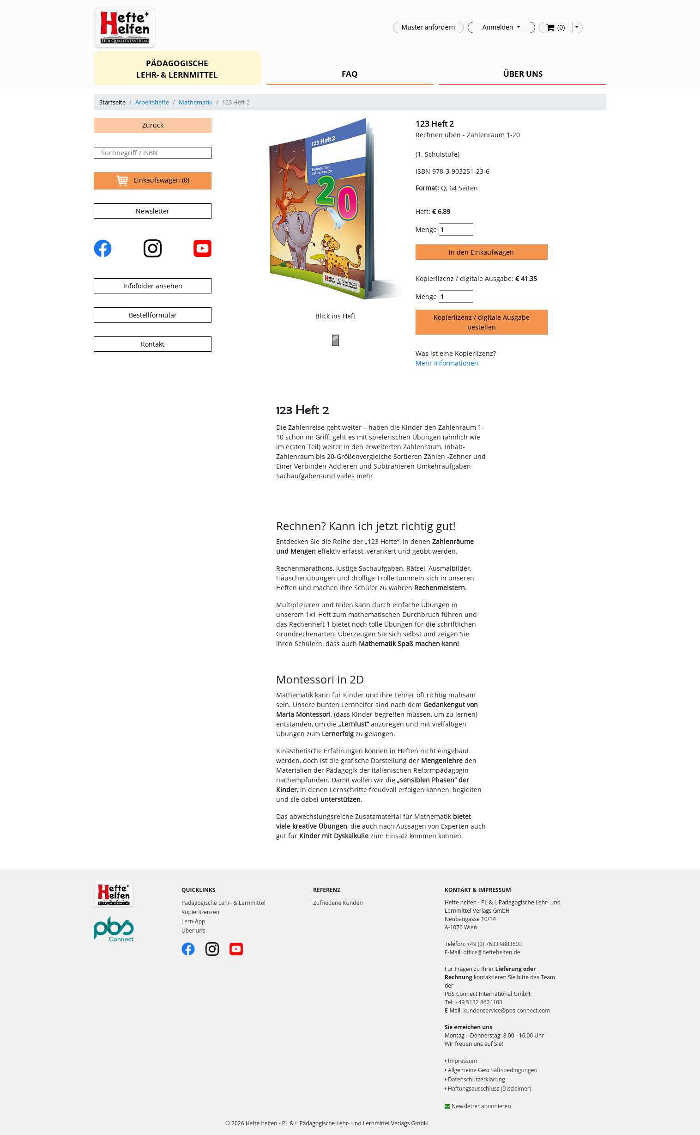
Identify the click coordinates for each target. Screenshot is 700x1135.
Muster (428, 27)
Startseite (112, 102)
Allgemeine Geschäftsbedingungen (491, 1070)
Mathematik (195, 102)
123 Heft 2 (435, 123)
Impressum (461, 1061)
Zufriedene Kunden (338, 903)
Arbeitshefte (152, 102)
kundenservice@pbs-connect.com (506, 1010)
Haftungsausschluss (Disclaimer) (488, 1088)
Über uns (193, 930)
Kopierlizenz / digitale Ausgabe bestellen (482, 322)
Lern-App (193, 921)
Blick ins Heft (335, 315)
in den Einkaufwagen (481, 252)
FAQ (350, 73)
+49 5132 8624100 (478, 1002)
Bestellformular (153, 315)
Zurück (152, 125)
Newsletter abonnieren (478, 1106)
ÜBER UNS (523, 73)
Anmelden (499, 27)
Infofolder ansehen (152, 285)
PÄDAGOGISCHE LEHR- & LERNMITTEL (177, 69)
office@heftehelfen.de (491, 952)
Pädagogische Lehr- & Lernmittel (223, 903)
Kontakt (152, 344)
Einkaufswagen (152, 181)
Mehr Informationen (447, 363)
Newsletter (152, 211)
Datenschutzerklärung (475, 1079)
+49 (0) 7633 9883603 (494, 944)
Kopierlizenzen (200, 912)
